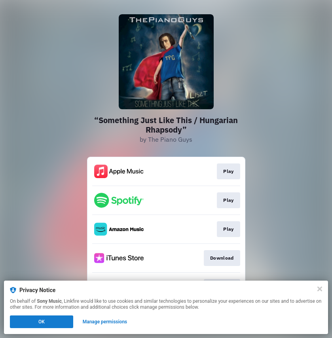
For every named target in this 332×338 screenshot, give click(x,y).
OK (41, 322)
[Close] (319, 289)
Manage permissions (105, 322)
